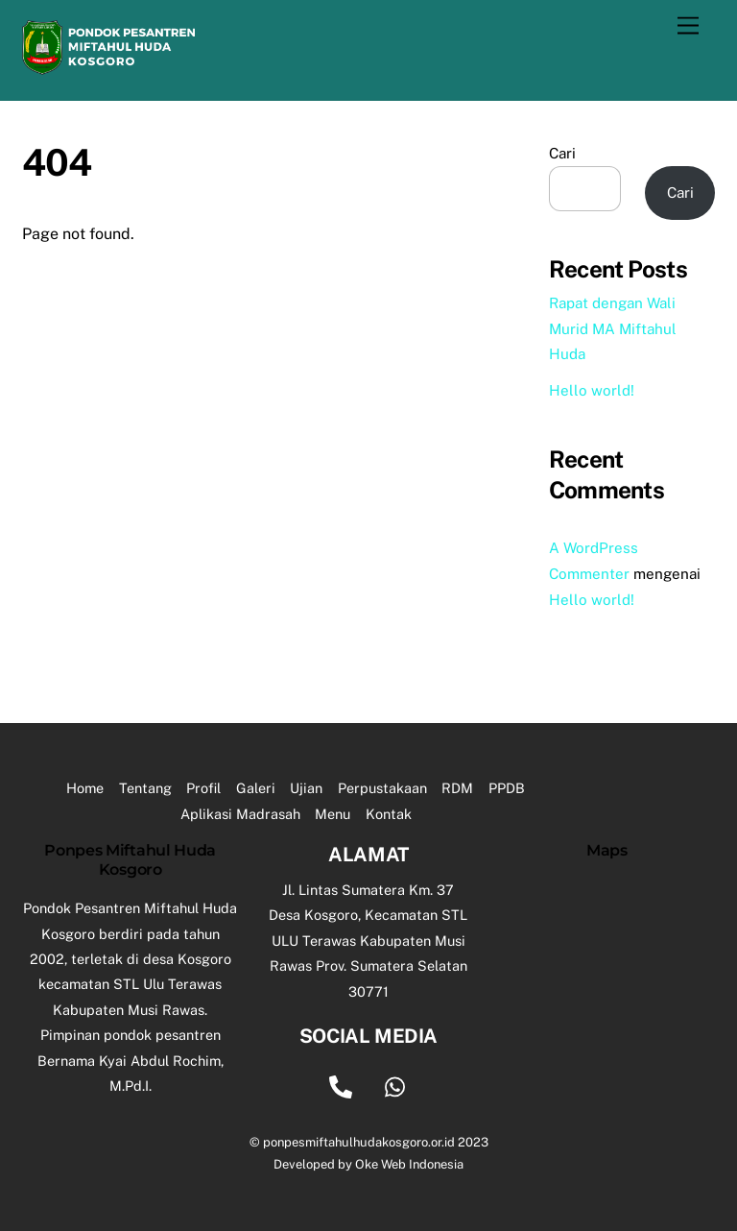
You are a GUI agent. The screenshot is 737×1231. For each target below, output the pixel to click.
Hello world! (591, 390)
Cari (562, 153)
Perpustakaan (382, 788)
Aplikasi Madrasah (240, 814)
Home (85, 788)
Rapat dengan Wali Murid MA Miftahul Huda (613, 328)
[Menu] (688, 26)
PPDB (506, 788)
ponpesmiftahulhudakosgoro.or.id (359, 1142)
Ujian (306, 788)
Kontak (389, 814)
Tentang (145, 788)
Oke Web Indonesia (409, 1164)
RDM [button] (457, 788)
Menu (332, 814)
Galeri (255, 788)
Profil (203, 788)
